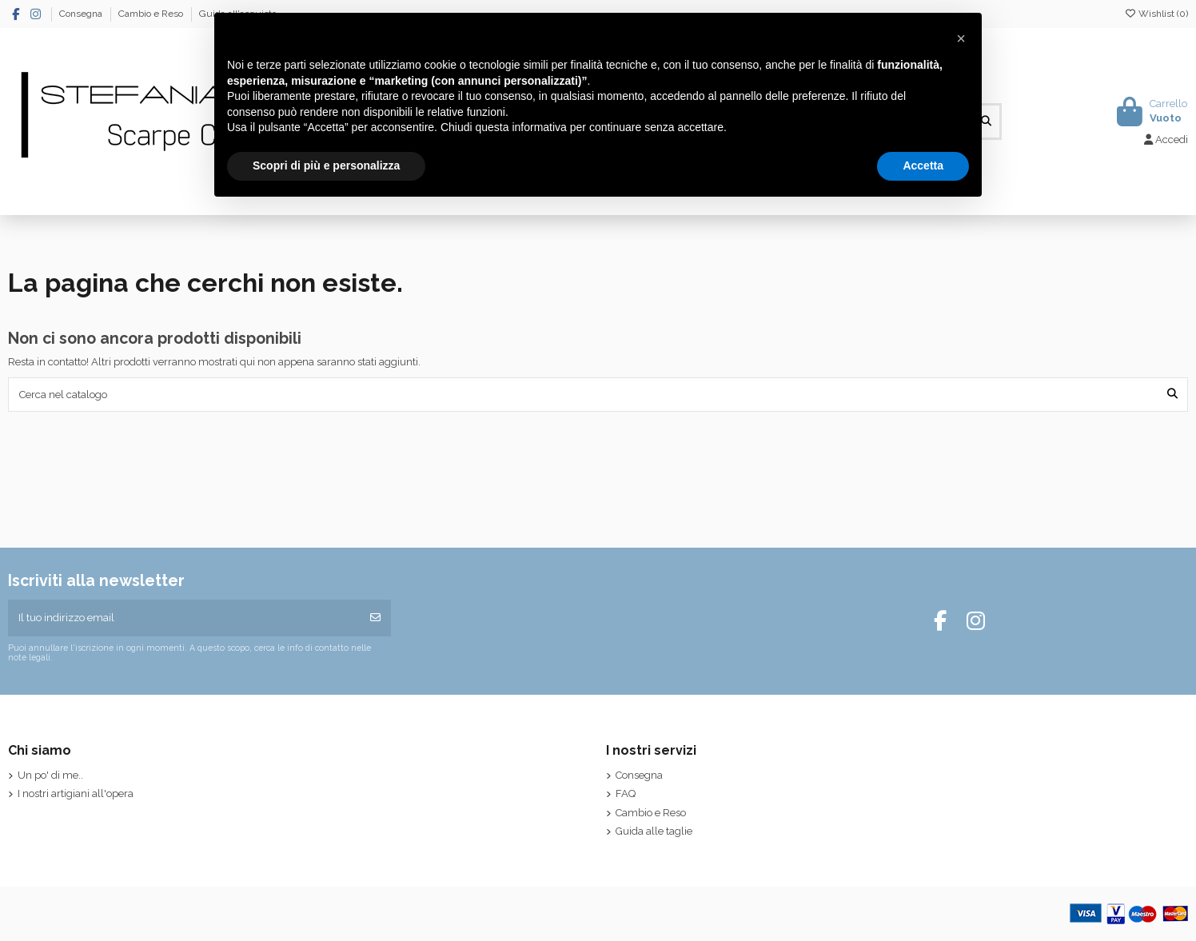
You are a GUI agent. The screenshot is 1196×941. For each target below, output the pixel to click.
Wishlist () (1156, 13)
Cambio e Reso (151, 13)
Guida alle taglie (654, 831)
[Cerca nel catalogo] (1172, 394)
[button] (961, 38)
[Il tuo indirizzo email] (184, 618)
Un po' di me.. (50, 775)
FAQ (626, 793)
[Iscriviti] (375, 618)
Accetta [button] (923, 165)
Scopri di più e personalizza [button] (326, 165)
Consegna (82, 13)
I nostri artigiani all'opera (76, 793)
